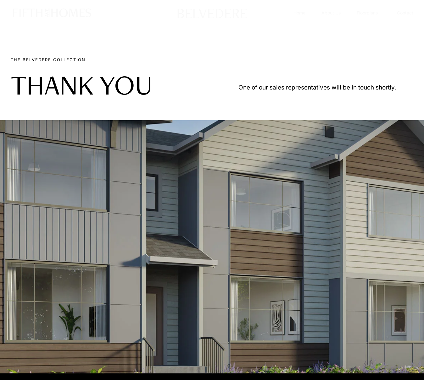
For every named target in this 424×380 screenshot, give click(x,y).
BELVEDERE (211, 13)
